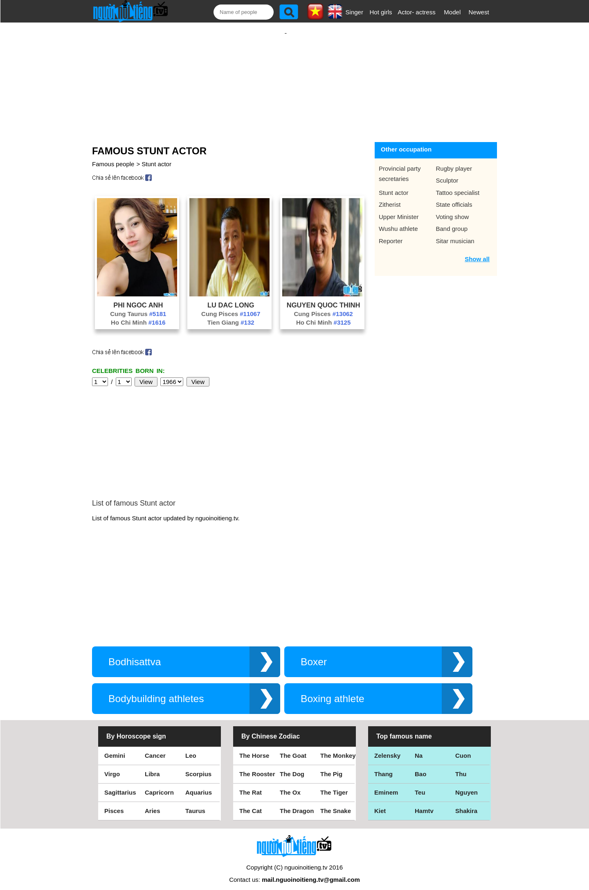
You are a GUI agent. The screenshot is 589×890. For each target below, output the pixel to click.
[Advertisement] (285, 76)
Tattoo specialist (458, 184)
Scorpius (198, 765)
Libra (152, 765)
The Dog (292, 765)
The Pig (331, 765)
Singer (354, 12)
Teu (420, 784)
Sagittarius (120, 784)
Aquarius (198, 784)
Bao (420, 765)
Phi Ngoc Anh (138, 296)
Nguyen (466, 784)
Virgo (112, 765)
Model (452, 12)
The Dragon (297, 802)
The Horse (254, 747)
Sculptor (447, 172)
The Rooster (257, 765)
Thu (461, 765)
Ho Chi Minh (138, 314)
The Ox (290, 784)
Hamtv (424, 802)
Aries (152, 802)
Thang (383, 765)
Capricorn (159, 784)
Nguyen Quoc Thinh (323, 296)
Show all (477, 250)
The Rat (250, 784)
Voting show (452, 208)
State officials (454, 196)
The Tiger (334, 784)
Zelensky (387, 747)
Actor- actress (417, 12)
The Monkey (338, 747)
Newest (479, 12)
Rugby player (454, 160)
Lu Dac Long (230, 296)
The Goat (293, 747)
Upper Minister (399, 208)
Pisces (114, 802)
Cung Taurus (138, 305)
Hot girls (381, 12)
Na (419, 747)
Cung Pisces (230, 305)
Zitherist (389, 196)
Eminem (386, 784)
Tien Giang (230, 314)
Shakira (466, 802)
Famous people (113, 155)
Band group (452, 220)
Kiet (380, 802)
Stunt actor (156, 155)
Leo (190, 747)
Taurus (195, 802)
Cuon (463, 747)
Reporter (390, 232)
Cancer (155, 747)
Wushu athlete (398, 220)
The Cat (250, 802)
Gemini (114, 747)
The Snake (335, 802)
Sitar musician (455, 232)
